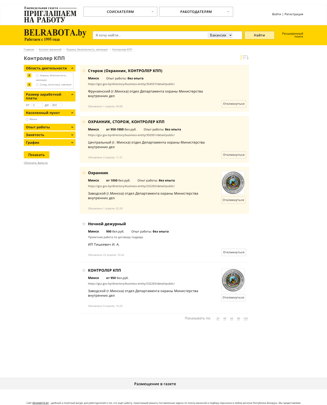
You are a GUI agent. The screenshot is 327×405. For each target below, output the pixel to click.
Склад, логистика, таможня (55, 84)
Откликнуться (233, 104)
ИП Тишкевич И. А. (104, 244)
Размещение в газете (155, 383)
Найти (259, 35)
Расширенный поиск (292, 35)
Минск (33, 119)
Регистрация (293, 14)
